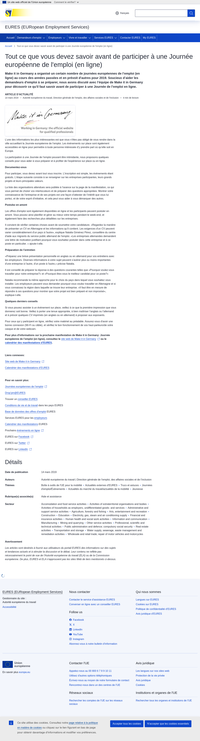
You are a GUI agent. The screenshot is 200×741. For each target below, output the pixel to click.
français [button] (122, 13)
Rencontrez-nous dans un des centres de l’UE (94, 685)
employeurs (40, 418)
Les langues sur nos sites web (152, 671)
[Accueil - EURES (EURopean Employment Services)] (20, 12)
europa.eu (24, 672)
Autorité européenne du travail (58, 479)
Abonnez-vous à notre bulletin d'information (93, 643)
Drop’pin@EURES (15, 392)
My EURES (149, 37)
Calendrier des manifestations (21, 424)
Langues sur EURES (147, 599)
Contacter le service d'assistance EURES (92, 599)
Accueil (10, 37)
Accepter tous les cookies (127, 723)
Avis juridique (143, 680)
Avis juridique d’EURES (149, 613)
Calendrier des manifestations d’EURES (27, 367)
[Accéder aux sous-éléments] (44, 37)
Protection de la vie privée (150, 675)
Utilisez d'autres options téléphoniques (90, 675)
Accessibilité (9, 607)
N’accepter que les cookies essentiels (168, 723)
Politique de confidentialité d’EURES (156, 609)
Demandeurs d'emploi (29, 37)
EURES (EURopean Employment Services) (32, 592)
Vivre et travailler (78, 37)
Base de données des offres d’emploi (25, 411)
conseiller (23, 399)
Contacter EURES (130, 37)
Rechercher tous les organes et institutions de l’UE (164, 700)
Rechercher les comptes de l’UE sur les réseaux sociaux (95, 702)
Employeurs (55, 37)
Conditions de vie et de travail (21, 405)
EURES (33, 399)
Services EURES (103, 37)
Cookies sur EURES (147, 604)
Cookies (140, 685)
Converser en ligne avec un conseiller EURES (94, 604)
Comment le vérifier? (66, 2)
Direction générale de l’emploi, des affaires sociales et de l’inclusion (114, 479)
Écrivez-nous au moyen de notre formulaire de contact (99, 680)
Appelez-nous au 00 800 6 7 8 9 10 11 (90, 671)
